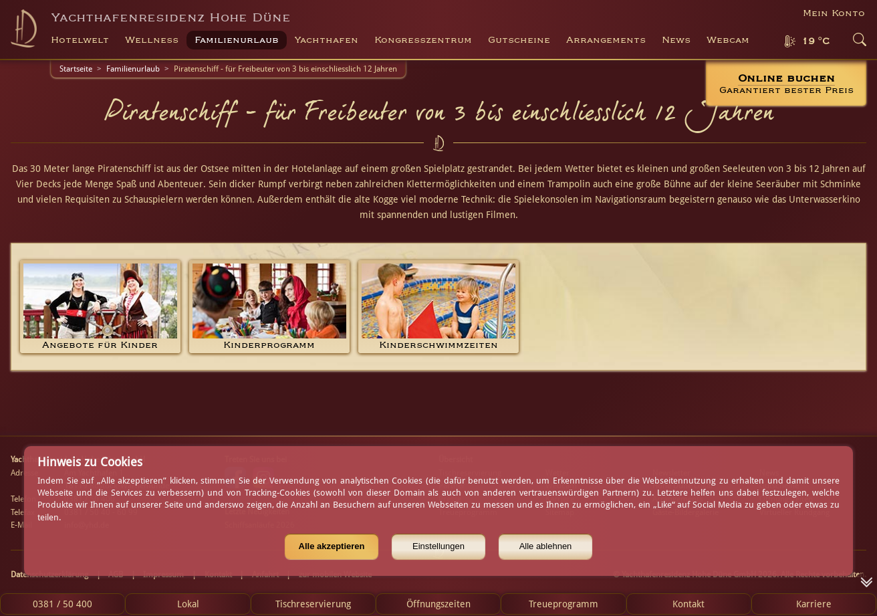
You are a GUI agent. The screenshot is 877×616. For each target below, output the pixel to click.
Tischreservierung (313, 604)
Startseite (75, 69)
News (676, 40)
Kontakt (688, 604)
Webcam (728, 40)
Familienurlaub (133, 69)
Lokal (188, 604)
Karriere (814, 604)
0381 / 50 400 (62, 604)
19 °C (815, 41)
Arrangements (606, 40)
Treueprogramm (563, 604)
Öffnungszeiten (438, 604)
